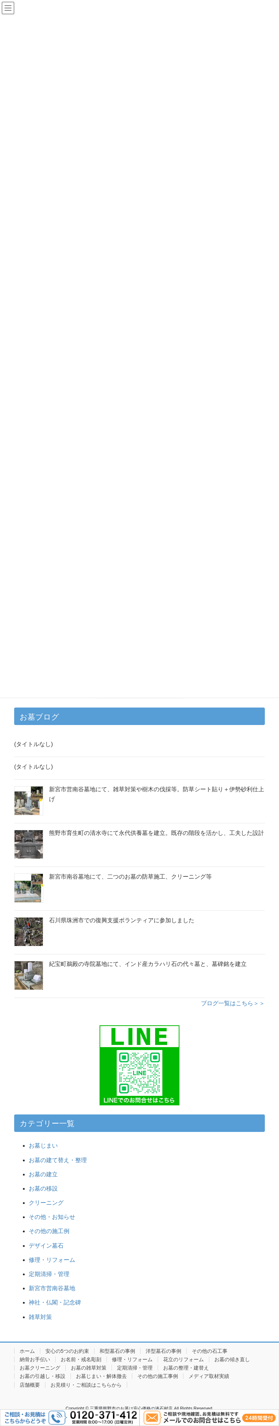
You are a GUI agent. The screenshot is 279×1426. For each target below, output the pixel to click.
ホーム (27, 1351)
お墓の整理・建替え (186, 1368)
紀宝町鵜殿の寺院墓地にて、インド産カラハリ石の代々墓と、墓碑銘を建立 (148, 964)
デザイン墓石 (46, 1246)
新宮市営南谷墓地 (52, 1288)
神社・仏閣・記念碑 (58, 1302)
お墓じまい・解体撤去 (101, 1376)
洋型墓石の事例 (163, 1351)
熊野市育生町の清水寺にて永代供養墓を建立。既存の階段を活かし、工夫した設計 (156, 833)
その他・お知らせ (52, 1217)
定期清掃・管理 (49, 1274)
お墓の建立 (43, 1174)
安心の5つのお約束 (67, 1351)
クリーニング (46, 1203)
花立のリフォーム (183, 1359)
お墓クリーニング (40, 1368)
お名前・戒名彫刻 (81, 1359)
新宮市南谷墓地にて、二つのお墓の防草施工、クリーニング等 (130, 877)
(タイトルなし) (33, 744)
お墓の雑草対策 (88, 1368)
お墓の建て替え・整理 (58, 1160)
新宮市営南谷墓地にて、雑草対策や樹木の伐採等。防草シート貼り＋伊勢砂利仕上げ (156, 794)
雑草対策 (40, 1317)
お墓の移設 (43, 1188)
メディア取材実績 (209, 1376)
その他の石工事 (209, 1351)
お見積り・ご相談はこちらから (86, 1385)
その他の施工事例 (157, 1376)
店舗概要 (30, 1385)
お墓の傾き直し (232, 1359)
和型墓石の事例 (117, 1351)
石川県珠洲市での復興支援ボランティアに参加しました (121, 920)
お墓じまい (43, 1145)
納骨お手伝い (35, 1359)
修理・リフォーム (52, 1260)
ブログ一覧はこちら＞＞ (233, 1003)
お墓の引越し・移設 (42, 1376)
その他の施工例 (49, 1231)
